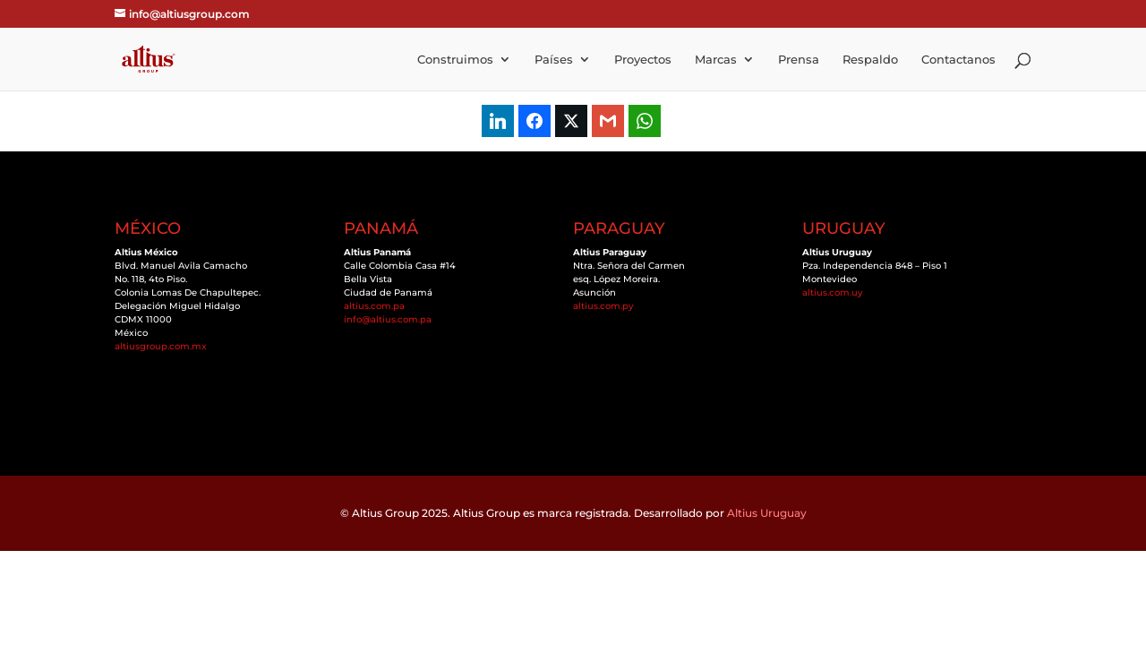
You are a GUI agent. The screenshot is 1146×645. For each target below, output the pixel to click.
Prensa (798, 59)
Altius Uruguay (767, 513)
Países (554, 59)
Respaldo (870, 59)
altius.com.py (603, 306)
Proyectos (642, 59)
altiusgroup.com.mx (161, 346)
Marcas (716, 59)
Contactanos (958, 59)
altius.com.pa (374, 306)
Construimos (455, 59)
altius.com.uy (832, 292)
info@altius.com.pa (388, 319)
